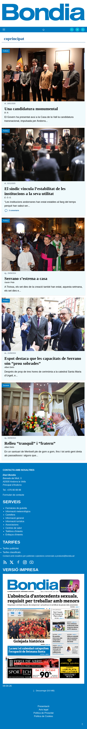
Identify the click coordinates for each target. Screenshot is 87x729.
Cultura (5, 51)
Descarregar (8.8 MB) (44, 691)
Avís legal (43, 709)
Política (5, 131)
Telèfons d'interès (14, 531)
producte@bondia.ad (65, 556)
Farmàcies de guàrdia (16, 508)
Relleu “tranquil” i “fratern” (29, 443)
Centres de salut (14, 528)
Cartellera (10, 515)
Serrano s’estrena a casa (25, 278)
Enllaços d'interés (14, 534)
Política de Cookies (43, 716)
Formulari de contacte (13, 495)
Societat (6, 385)
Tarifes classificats (12, 552)
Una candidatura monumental (31, 108)
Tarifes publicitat (11, 548)
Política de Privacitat (44, 713)
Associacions (12, 524)
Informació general (15, 518)
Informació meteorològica (18, 511)
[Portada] (43, 29)
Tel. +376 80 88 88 (12, 490)
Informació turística (15, 521)
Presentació (43, 706)
